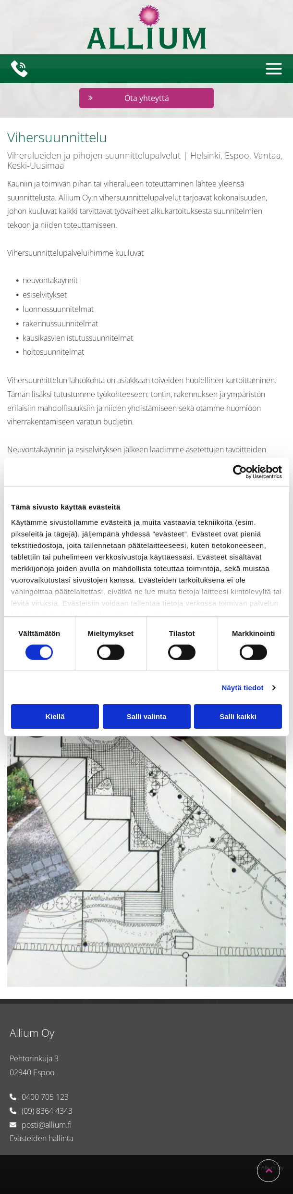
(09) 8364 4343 (47, 1111)
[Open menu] (273, 68)
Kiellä (54, 716)
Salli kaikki (238, 716)
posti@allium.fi (47, 1124)
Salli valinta (147, 716)
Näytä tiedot (243, 688)
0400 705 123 (45, 1097)
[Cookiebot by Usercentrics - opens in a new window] (240, 472)
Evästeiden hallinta (41, 1138)
